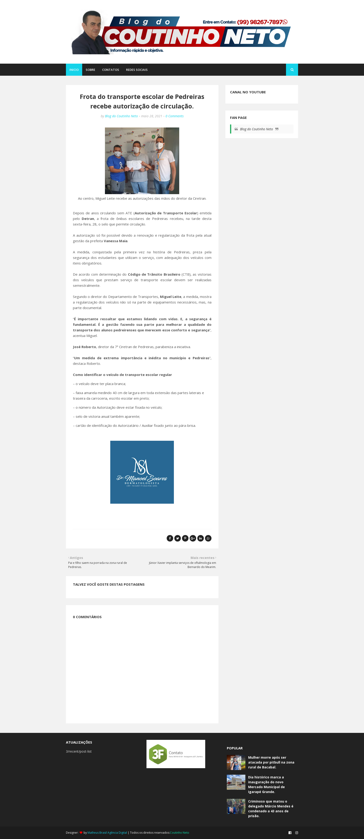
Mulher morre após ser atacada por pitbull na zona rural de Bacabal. (271, 762)
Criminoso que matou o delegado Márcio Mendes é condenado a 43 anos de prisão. (270, 808)
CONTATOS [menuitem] (110, 70)
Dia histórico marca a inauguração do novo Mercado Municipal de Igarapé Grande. (266, 784)
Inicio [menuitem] (74, 70)
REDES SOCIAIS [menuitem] (137, 70)
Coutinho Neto (179, 833)
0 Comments (175, 116)
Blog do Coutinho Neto (121, 116)
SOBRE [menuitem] (90, 70)
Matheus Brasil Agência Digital (107, 833)
